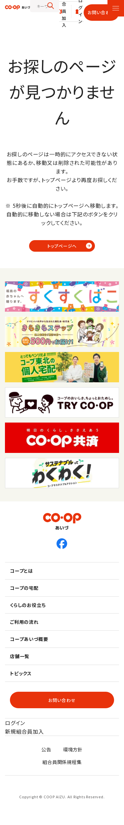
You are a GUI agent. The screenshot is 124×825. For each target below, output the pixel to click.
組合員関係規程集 (61, 761)
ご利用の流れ (24, 622)
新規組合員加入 (24, 731)
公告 (46, 749)
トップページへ (62, 246)
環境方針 (73, 749)
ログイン (15, 723)
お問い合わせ (101, 12)
